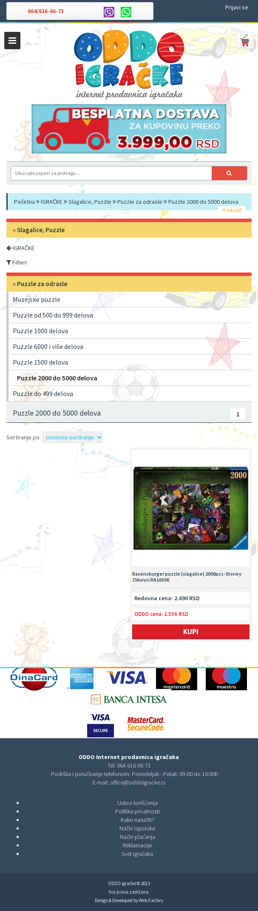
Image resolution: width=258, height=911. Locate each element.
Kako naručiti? (137, 820)
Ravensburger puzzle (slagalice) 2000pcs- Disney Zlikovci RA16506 (186, 577)
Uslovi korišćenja (137, 803)
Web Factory (151, 900)
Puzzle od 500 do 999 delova (53, 315)
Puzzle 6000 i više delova (48, 346)
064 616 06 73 (133, 765)
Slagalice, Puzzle (89, 201)
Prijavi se (236, 7)
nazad (231, 210)
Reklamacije (137, 845)
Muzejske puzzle (36, 299)
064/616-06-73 (46, 11)
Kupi (190, 631)
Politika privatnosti (137, 811)
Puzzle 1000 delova (40, 330)
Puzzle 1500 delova (40, 362)
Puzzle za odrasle (139, 201)
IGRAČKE (51, 201)
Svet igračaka (137, 854)
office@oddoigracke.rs (137, 782)
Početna (24, 201)
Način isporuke (137, 828)
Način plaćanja (137, 837)
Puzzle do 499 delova (43, 393)
